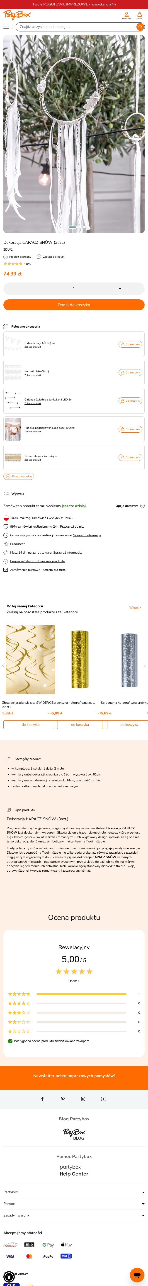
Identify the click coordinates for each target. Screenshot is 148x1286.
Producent (17, 544)
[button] (72, 227)
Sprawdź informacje (87, 535)
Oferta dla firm (54, 570)
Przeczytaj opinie (71, 526)
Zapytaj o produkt (53, 257)
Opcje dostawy (127, 506)
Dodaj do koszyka (74, 305)
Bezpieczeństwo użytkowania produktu (37, 561)
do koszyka (30, 724)
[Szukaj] (76, 27)
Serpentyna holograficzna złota (73, 703)
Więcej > (135, 608)
